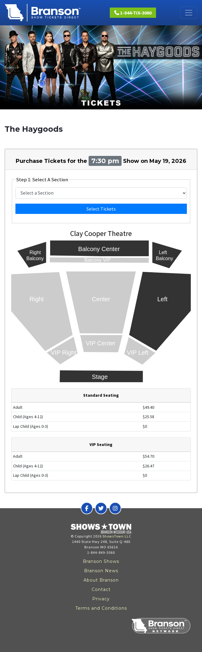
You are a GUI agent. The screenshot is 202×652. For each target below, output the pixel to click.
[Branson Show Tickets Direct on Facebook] (87, 508)
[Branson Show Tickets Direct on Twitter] (101, 508)
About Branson (101, 580)
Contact (101, 589)
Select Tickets (101, 209)
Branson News (101, 570)
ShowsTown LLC (117, 536)
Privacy (101, 599)
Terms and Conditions (101, 608)
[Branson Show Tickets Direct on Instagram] (115, 508)
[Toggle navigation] (188, 13)
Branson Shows (101, 561)
